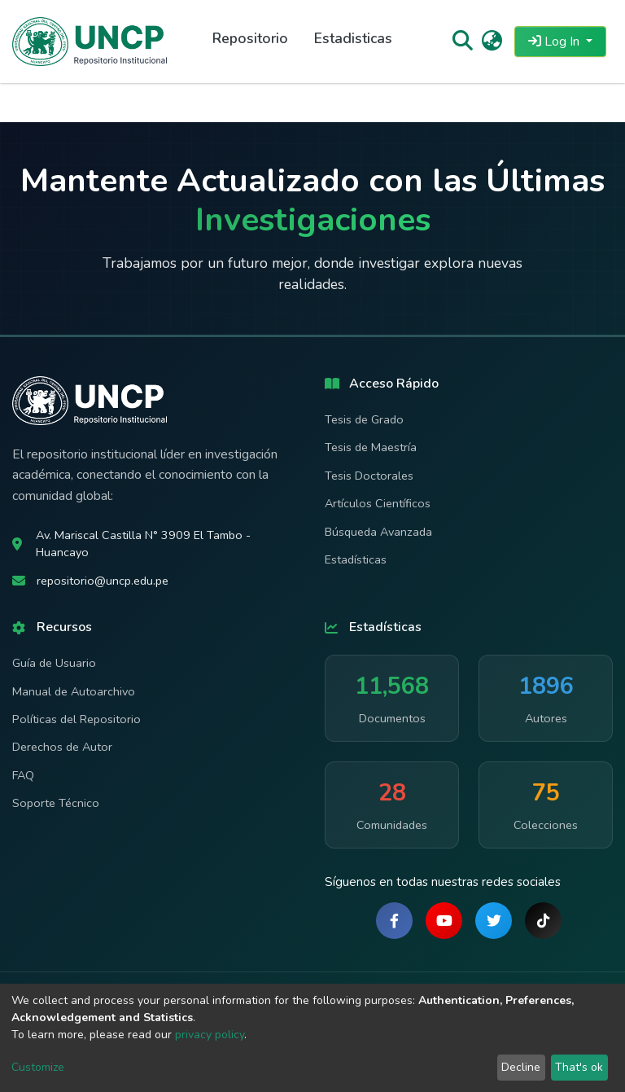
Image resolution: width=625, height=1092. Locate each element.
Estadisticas (353, 38)
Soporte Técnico (55, 803)
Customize (37, 1067)
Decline (520, 1067)
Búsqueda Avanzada (378, 532)
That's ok (579, 1067)
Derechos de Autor (62, 747)
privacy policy (209, 1034)
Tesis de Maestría (371, 447)
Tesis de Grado (364, 419)
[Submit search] (461, 42)
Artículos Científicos (378, 503)
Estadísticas (356, 559)
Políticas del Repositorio (76, 719)
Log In (555, 41)
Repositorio (250, 38)
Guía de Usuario (54, 663)
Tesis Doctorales (369, 475)
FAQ (23, 775)
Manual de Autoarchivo (73, 691)
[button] (492, 41)
